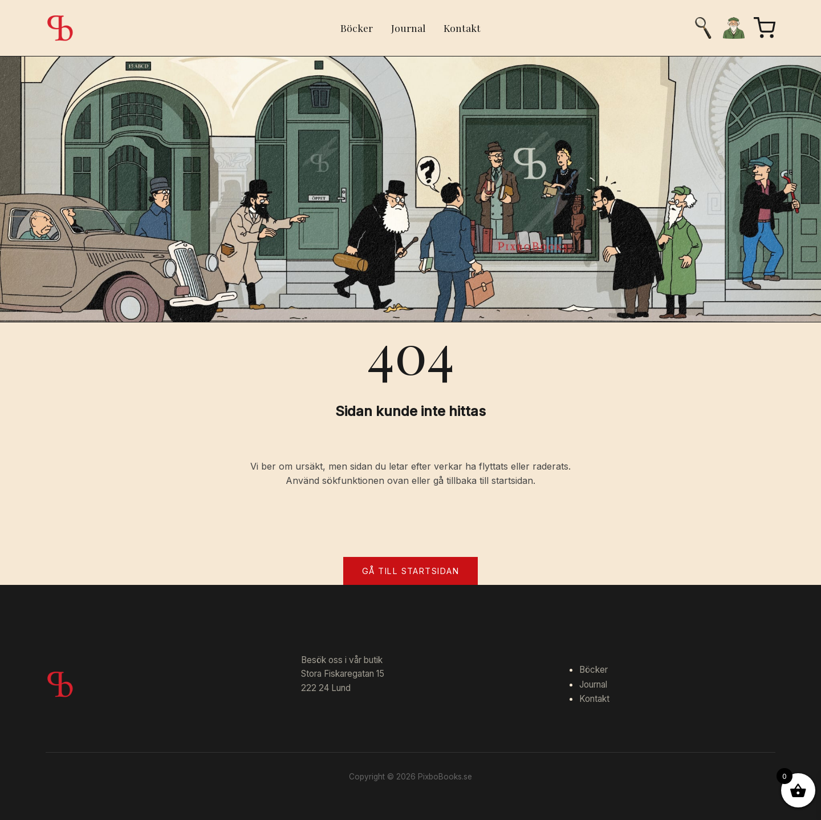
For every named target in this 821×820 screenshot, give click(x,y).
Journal (408, 27)
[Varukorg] (764, 28)
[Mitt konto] (734, 28)
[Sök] (703, 28)
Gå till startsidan (410, 571)
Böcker (356, 27)
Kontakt (462, 27)
